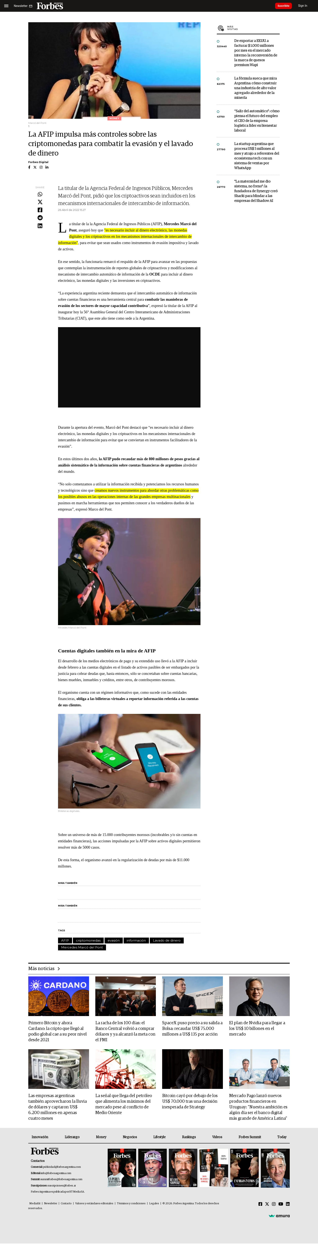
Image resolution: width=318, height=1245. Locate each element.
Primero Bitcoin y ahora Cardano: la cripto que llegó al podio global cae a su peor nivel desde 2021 (57, 1032)
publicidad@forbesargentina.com (62, 1168)
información (136, 940)
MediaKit (34, 1205)
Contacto (66, 1205)
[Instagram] (274, 1206)
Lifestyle (159, 1138)
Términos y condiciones (131, 1205)
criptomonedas (88, 940)
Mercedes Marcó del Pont (82, 947)
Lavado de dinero (167, 940)
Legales (154, 1205)
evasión (114, 940)
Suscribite (286, 6)
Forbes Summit (250, 1138)
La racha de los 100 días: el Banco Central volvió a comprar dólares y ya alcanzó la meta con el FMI (125, 1032)
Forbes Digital (38, 162)
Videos (217, 1138)
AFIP (65, 940)
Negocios (130, 1138)
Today (281, 1138)
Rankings (189, 1138)
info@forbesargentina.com (56, 1174)
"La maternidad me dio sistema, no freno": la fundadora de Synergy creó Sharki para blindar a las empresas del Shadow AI (256, 191)
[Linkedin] (288, 1206)
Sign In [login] (307, 6)
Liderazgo (72, 1138)
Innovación (40, 1138)
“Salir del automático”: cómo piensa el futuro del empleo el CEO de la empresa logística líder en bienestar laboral (256, 121)
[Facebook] (260, 1206)
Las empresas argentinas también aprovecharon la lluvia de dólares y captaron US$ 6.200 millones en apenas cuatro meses (57, 1108)
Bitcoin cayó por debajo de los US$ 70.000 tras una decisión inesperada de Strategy (190, 1102)
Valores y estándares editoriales (94, 1205)
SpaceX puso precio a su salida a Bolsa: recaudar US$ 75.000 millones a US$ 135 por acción (192, 1029)
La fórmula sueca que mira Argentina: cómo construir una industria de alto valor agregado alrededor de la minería (255, 88)
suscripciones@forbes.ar (62, 1187)
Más (253, 28)
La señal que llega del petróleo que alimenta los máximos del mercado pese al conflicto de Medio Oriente (123, 1105)
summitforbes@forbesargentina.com (61, 1181)
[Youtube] (280, 1206)
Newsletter (50, 1205)
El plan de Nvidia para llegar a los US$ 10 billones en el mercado (257, 1029)
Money (101, 1138)
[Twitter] (267, 1206)
